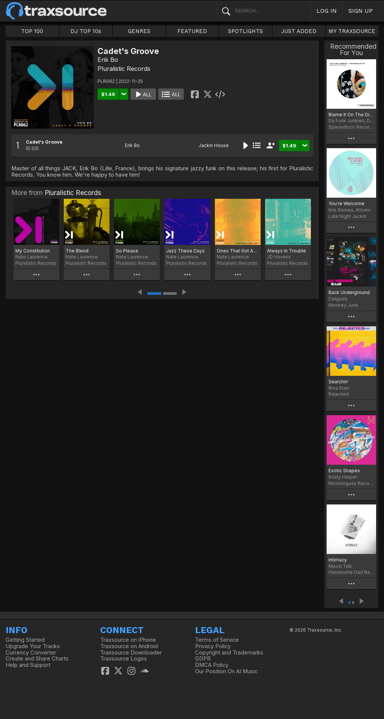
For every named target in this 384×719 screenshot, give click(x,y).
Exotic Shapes (344, 470)
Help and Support (28, 665)
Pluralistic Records (124, 68)
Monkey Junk (343, 305)
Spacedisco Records (351, 127)
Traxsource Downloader (131, 652)
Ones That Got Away (238, 251)
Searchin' (338, 381)
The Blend (77, 251)
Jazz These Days (185, 251)
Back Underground (349, 292)
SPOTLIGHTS (245, 31)
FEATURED (192, 31)
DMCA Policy (211, 665)
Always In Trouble (286, 251)
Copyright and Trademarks (229, 652)
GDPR (203, 658)
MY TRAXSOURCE (351, 31)
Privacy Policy (213, 646)
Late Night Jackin (347, 216)
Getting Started (25, 639)
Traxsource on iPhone (128, 639)
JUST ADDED (298, 31)
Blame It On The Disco (351, 114)
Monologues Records (351, 483)
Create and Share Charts (37, 658)
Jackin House (214, 145)
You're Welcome (346, 203)
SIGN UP (360, 10)
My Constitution (32, 251)
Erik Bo (108, 59)
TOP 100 (32, 31)
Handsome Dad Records (351, 572)
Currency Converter (31, 652)
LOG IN (326, 10)
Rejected (338, 394)
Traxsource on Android (129, 646)
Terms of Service (217, 639)
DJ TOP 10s (85, 31)
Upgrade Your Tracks (33, 646)
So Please (127, 251)
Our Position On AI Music (226, 671)
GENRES (139, 31)
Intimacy (337, 560)
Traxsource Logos (123, 658)
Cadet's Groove (44, 142)
